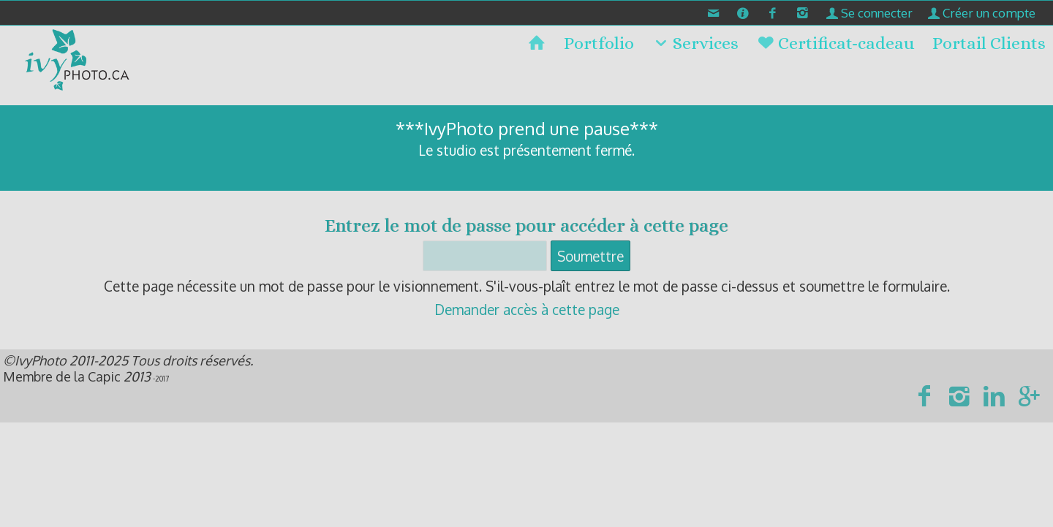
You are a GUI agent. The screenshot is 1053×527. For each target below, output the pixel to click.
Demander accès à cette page (526, 309)
